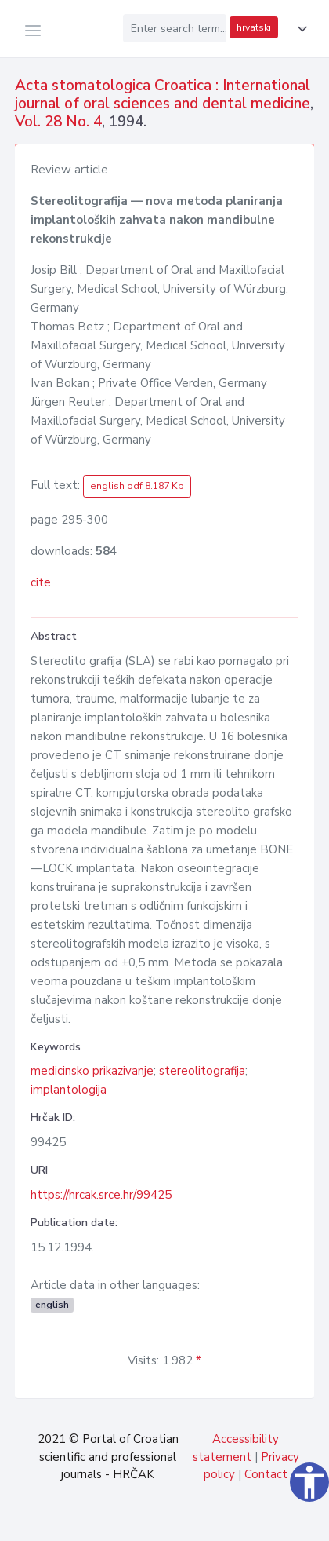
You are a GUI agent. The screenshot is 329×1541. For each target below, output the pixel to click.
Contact (265, 1474)
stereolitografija (202, 1071)
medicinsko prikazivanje (92, 1071)
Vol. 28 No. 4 (58, 121)
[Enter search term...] (174, 28)
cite (41, 582)
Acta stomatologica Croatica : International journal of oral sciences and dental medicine (162, 94)
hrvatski (254, 27)
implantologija (69, 1089)
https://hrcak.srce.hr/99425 (101, 1195)
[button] (299, 29)
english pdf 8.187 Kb (137, 486)
